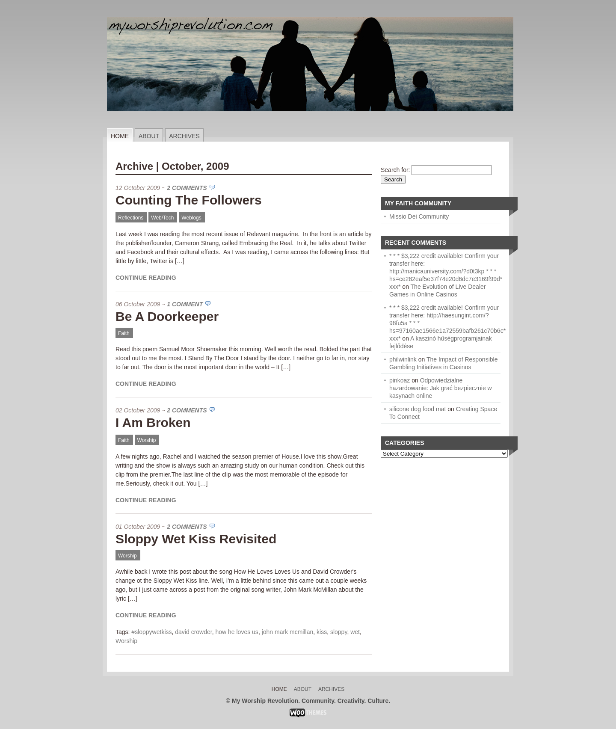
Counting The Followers (189, 200)
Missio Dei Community (419, 216)
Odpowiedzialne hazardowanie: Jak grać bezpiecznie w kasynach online (440, 388)
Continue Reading (146, 277)
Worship (146, 440)
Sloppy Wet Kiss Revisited (196, 539)
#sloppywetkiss (151, 631)
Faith (124, 333)
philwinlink (403, 359)
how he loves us (236, 631)
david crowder (193, 631)
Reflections (130, 218)
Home (120, 136)
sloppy (338, 631)
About (149, 136)
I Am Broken (153, 422)
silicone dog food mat (417, 409)
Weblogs (191, 218)
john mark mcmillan (288, 631)
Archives (184, 136)
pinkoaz (399, 380)
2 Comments (187, 187)
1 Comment (185, 304)
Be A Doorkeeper (167, 316)
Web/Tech (162, 218)
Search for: (395, 169)
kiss (322, 631)
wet (355, 631)
